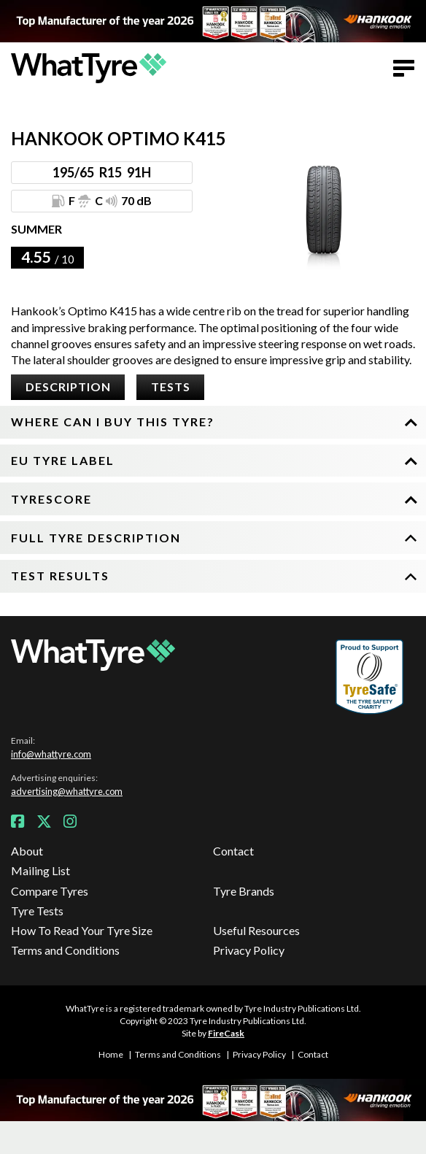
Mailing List (40, 870)
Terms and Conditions (65, 950)
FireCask (226, 1033)
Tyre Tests (37, 911)
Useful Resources (256, 930)
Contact (233, 851)
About (27, 851)
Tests (170, 386)
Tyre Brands (243, 891)
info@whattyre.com (51, 754)
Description (68, 386)
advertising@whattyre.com (67, 791)
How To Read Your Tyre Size (81, 930)
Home (110, 1054)
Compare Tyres (49, 891)
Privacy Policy (248, 950)
